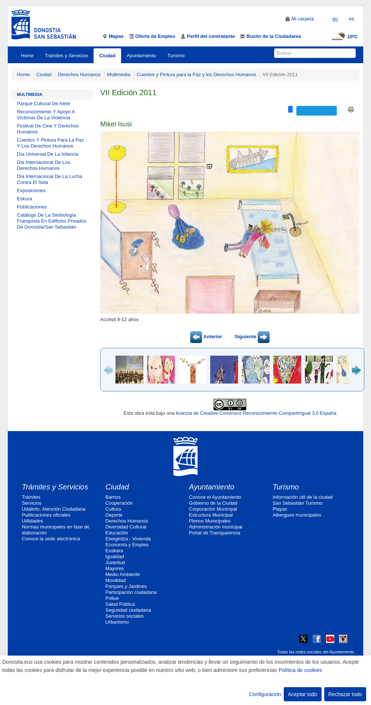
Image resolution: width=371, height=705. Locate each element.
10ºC (343, 36)
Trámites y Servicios (66, 55)
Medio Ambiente (122, 574)
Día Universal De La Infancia (47, 154)
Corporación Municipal (213, 509)
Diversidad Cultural (125, 527)
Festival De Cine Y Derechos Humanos (48, 129)
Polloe (112, 598)
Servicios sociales (124, 616)
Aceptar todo (302, 694)
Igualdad (114, 556)
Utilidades (32, 521)
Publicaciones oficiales (46, 515)
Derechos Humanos (79, 74)
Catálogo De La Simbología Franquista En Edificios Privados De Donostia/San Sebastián (52, 221)
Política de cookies (300, 670)
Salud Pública (120, 604)
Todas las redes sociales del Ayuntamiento (315, 652)
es (351, 19)
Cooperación (119, 503)
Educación (116, 533)
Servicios (32, 503)
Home (27, 55)
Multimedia (118, 74)
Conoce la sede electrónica (51, 538)
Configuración (265, 694)
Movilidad (115, 580)
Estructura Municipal (211, 515)
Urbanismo (117, 622)
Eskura (24, 198)
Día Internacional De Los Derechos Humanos (43, 165)
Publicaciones (32, 207)
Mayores (114, 568)
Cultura (113, 509)
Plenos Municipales (210, 521)
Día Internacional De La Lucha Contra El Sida (49, 179)
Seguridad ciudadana (128, 610)
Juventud (115, 562)
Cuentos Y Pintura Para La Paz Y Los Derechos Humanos (50, 143)
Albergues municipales (297, 515)
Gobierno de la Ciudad (213, 503)
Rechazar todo (345, 694)
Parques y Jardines (126, 586)
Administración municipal (216, 527)
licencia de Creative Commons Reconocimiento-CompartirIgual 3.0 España (256, 413)
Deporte (114, 515)
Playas (280, 509)
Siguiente (252, 336)
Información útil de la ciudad (303, 497)
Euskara (114, 550)
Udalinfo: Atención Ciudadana (53, 509)
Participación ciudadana (131, 592)
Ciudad (107, 55)
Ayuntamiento (141, 55)
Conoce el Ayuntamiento (215, 497)
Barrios (113, 497)
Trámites (31, 497)
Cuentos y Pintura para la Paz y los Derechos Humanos (196, 74)
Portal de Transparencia (214, 533)
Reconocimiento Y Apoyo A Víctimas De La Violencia (46, 114)
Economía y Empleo (127, 544)
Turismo (176, 55)
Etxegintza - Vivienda (128, 538)
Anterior (206, 336)
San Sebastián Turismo (297, 503)
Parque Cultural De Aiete (43, 103)
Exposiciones (31, 190)
